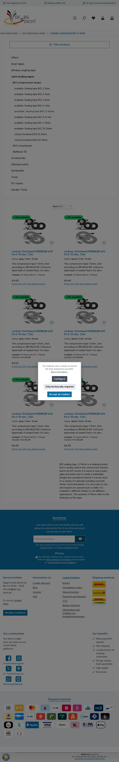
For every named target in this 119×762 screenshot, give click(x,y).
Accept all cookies (59, 394)
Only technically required (60, 386)
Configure (59, 378)
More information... (59, 372)
